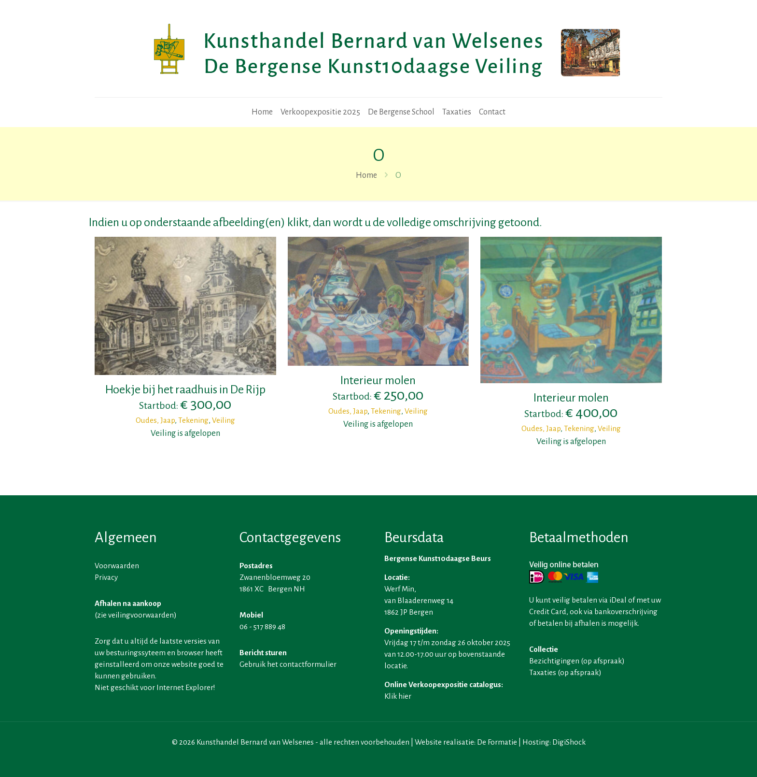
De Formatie (497, 742)
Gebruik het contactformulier (287, 664)
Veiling (223, 420)
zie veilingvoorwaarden (135, 615)
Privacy (106, 577)
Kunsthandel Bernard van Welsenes (255, 742)
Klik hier (397, 696)
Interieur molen (378, 380)
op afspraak (602, 661)
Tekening (193, 420)
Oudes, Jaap (155, 420)
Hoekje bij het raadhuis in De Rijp (185, 389)
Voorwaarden (117, 565)
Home (366, 175)
